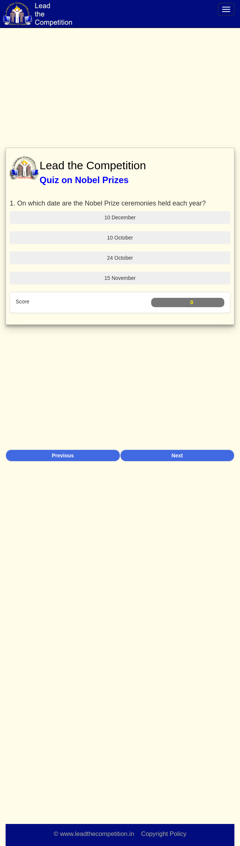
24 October (120, 258)
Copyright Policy (163, 833)
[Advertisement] (120, 82)
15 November (119, 278)
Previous (63, 455)
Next (177, 455)
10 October (120, 238)
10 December (119, 217)
